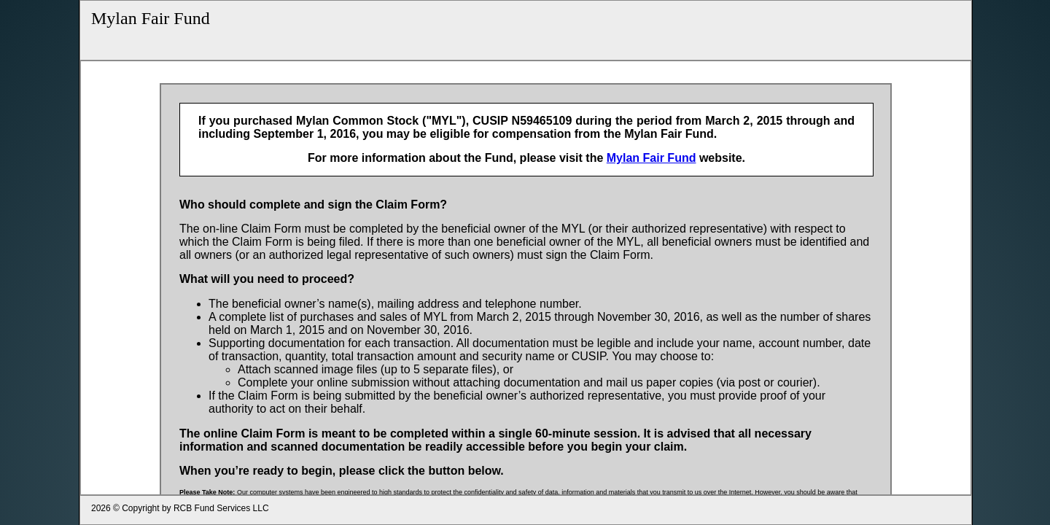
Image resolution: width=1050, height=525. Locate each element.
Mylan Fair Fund (150, 18)
